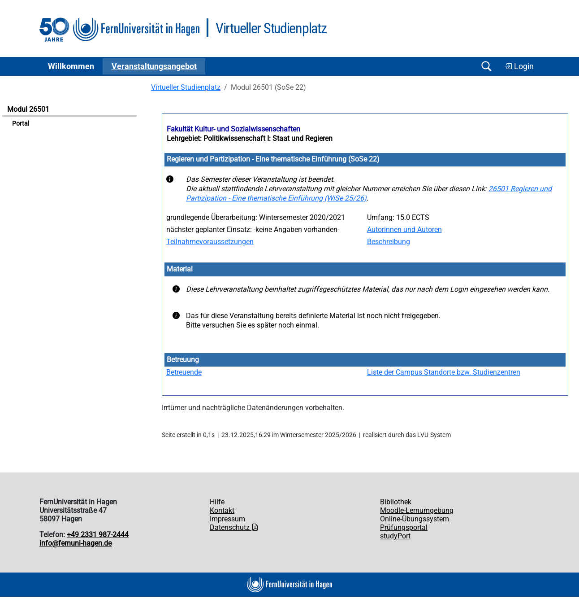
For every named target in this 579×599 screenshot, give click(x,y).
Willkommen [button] (71, 66)
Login (519, 66)
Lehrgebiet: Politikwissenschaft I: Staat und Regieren (250, 138)
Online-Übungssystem (414, 519)
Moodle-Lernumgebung (417, 510)
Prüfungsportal (404, 527)
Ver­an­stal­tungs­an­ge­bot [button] (154, 66)
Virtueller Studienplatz (185, 87)
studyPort (395, 536)
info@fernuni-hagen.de (75, 543)
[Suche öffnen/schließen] (486, 66)
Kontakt (222, 510)
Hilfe (217, 502)
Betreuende (184, 372)
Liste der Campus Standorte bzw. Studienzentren (443, 372)
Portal (20, 123)
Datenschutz (234, 527)
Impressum (227, 519)
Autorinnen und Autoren (404, 229)
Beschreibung (388, 241)
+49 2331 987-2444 (98, 534)
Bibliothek (395, 502)
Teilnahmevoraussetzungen (210, 241)
